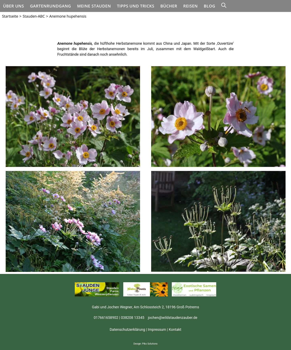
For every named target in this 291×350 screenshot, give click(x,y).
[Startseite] (10, 16)
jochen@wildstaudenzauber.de (172, 317)
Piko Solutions (149, 343)
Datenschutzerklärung (127, 329)
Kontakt (175, 329)
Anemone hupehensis (67, 16)
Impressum (157, 329)
